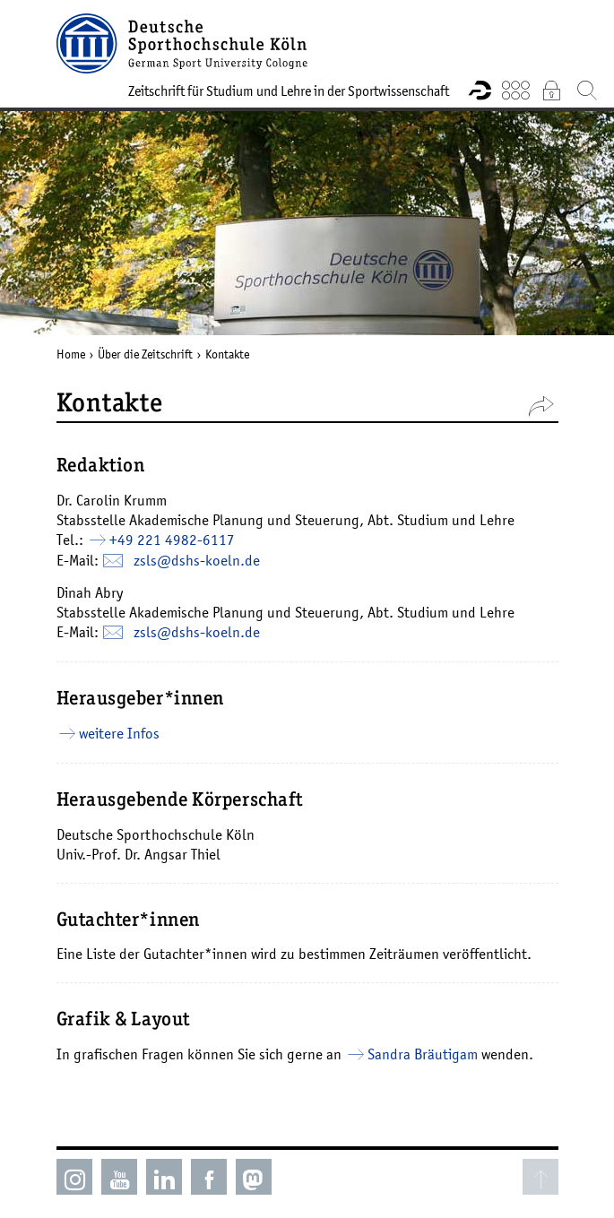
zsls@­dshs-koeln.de (197, 560)
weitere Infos (119, 733)
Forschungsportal (479, 90)
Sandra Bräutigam (423, 1054)
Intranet (551, 90)
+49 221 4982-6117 (172, 540)
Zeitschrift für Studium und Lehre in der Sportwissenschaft (288, 90)
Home (70, 354)
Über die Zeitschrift (145, 354)
